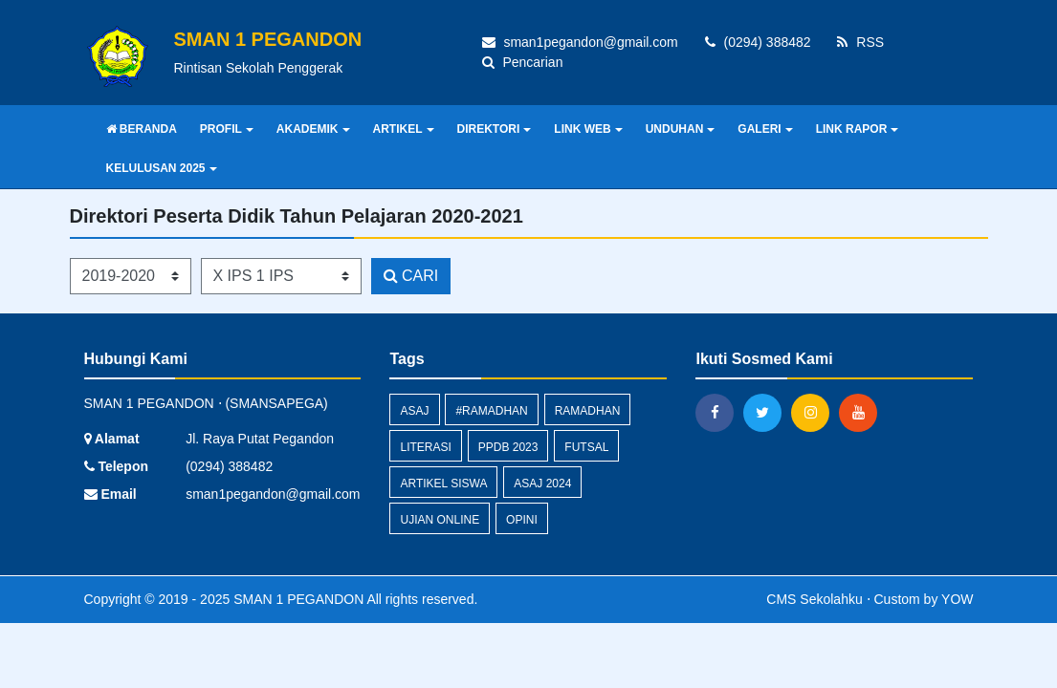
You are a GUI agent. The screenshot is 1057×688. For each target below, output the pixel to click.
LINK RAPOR (857, 129)
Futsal (586, 447)
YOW (957, 599)
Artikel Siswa (443, 483)
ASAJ (414, 411)
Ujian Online (439, 520)
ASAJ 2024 (542, 483)
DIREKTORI (494, 129)
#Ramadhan (491, 411)
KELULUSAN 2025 (161, 168)
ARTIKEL (403, 129)
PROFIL (226, 129)
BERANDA (141, 129)
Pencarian (522, 62)
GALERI (765, 129)
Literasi (425, 447)
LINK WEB (588, 129)
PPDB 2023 (508, 447)
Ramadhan (588, 411)
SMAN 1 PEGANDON (296, 599)
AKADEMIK (313, 129)
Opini (522, 520)
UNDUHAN (681, 129)
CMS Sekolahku (814, 599)
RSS (860, 42)
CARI (411, 276)
